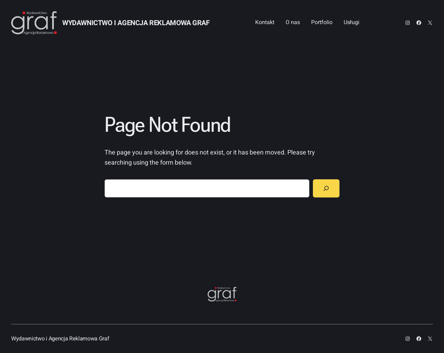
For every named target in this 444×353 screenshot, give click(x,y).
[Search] (326, 188)
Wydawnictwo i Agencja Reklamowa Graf (136, 23)
